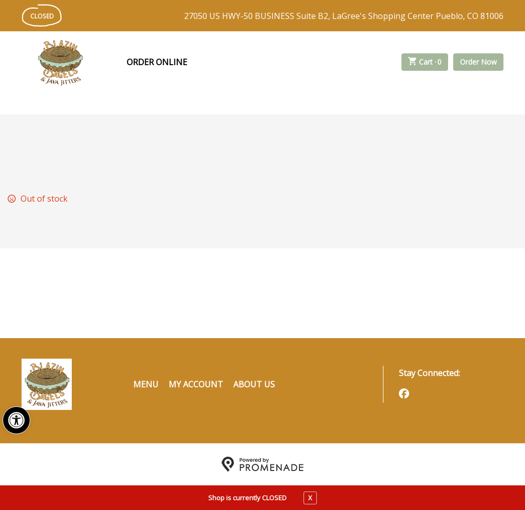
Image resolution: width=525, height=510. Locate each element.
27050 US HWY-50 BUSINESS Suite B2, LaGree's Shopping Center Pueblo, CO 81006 (343, 16)
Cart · (425, 62)
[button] (16, 420)
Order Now (478, 62)
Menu (145, 384)
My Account (196, 384)
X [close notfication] (310, 497)
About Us (254, 384)
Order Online (157, 62)
